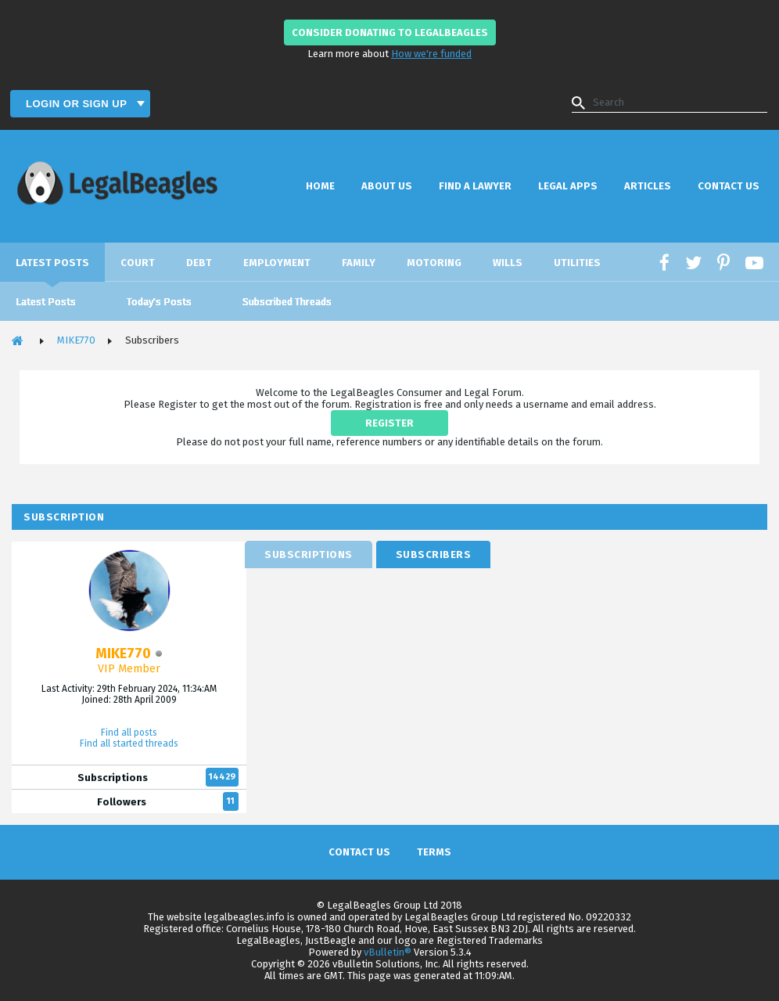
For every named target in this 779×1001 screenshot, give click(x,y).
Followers (121, 802)
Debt (199, 262)
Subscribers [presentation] (434, 554)
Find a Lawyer (475, 186)
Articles (647, 186)
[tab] (308, 554)
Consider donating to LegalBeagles (390, 32)
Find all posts (129, 732)
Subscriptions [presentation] (308, 554)
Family (358, 262)
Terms (434, 852)
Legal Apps (568, 186)
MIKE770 (76, 340)
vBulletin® (387, 952)
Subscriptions (112, 777)
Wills (507, 262)
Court (137, 262)
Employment (277, 262)
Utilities (577, 262)
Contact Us (728, 186)
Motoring (434, 262)
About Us (386, 186)
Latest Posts (52, 262)
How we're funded (431, 53)
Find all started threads (129, 743)
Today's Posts (159, 302)
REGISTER (389, 423)
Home (320, 186)
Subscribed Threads (287, 302)
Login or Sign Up (78, 104)
